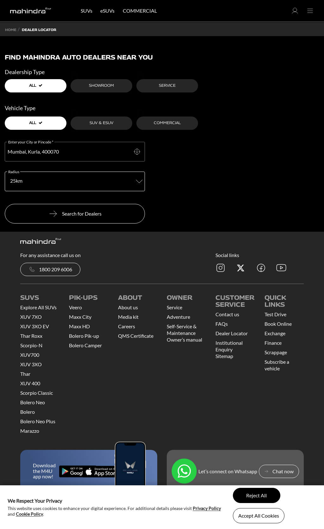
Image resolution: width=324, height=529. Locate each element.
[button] (295, 12)
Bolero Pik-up (84, 336)
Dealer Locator (231, 333)
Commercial (167, 122)
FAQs (221, 324)
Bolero (27, 412)
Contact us (227, 314)
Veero (75, 307)
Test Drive (275, 314)
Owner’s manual (184, 340)
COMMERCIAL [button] (140, 11)
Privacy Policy (207, 508)
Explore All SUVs (38, 307)
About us (128, 307)
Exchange (275, 333)
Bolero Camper (85, 345)
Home (10, 30)
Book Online (278, 324)
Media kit (128, 317)
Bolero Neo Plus (37, 421)
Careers (126, 326)
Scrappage (276, 352)
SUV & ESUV (101, 122)
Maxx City (80, 317)
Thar (25, 374)
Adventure (178, 317)
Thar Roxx (31, 336)
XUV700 (29, 355)
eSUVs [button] (107, 11)
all (35, 85)
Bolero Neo (32, 402)
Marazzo (29, 431)
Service (167, 85)
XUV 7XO (31, 317)
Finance (273, 343)
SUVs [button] (86, 11)
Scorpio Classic (36, 393)
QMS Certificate (135, 336)
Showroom (101, 85)
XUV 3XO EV (34, 326)
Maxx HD (79, 326)
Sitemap (224, 356)
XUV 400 (30, 383)
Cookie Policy (29, 514)
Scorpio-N (31, 345)
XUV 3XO (31, 364)
